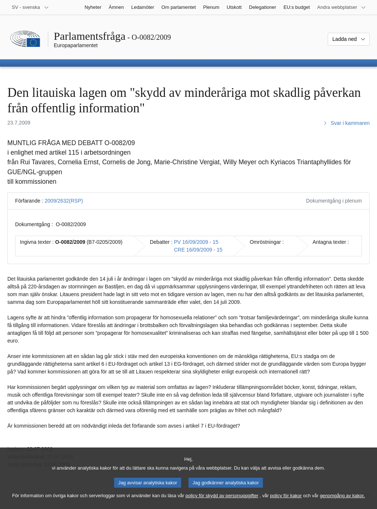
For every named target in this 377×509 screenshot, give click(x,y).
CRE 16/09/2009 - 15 (198, 250)
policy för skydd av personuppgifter (222, 501)
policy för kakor (286, 501)
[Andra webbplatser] (342, 7)
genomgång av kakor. (342, 501)
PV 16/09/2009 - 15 (196, 242)
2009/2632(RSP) (64, 201)
